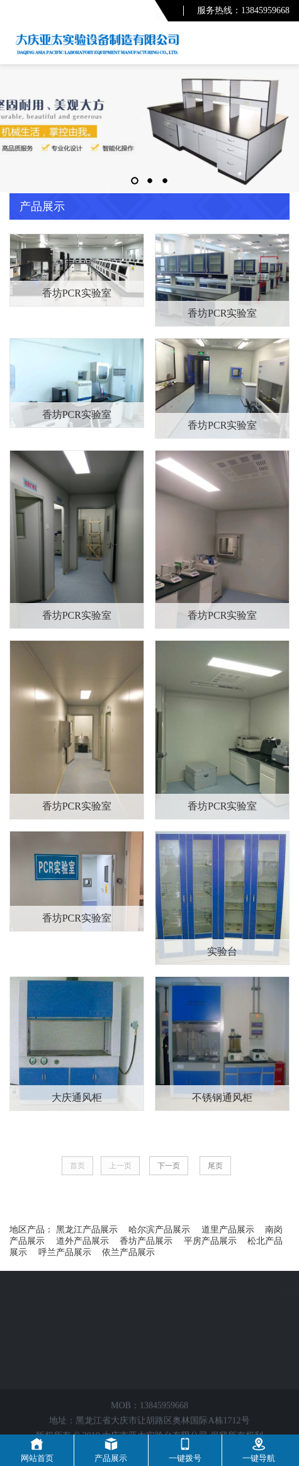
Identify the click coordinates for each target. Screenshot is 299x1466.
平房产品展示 (210, 1241)
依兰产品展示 (128, 1252)
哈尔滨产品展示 (159, 1229)
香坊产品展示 (146, 1241)
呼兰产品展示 (64, 1252)
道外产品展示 (82, 1241)
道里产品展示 (227, 1229)
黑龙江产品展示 (87, 1229)
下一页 (168, 1165)
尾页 (215, 1165)
